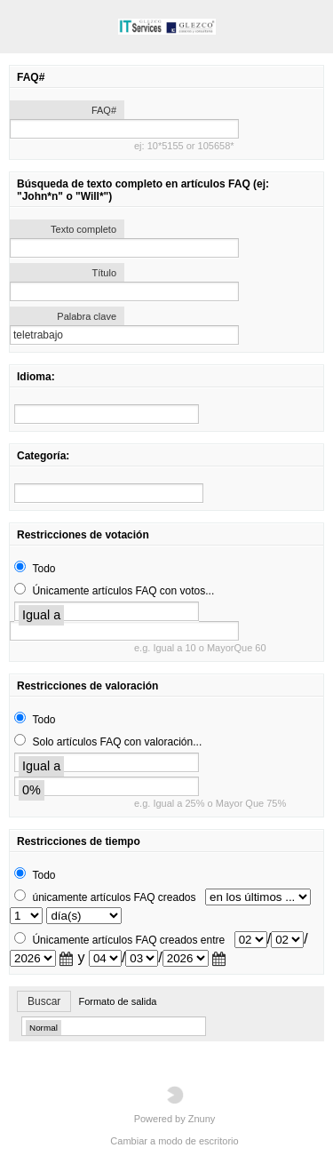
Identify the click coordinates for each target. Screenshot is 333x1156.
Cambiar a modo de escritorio (174, 1141)
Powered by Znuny (175, 1105)
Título (103, 272)
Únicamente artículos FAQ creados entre (128, 940)
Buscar (44, 1001)
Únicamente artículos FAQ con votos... (123, 591)
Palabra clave (86, 316)
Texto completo (83, 229)
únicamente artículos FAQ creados (113, 897)
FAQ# (103, 110)
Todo (43, 568)
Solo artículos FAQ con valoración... (117, 742)
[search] (106, 414)
